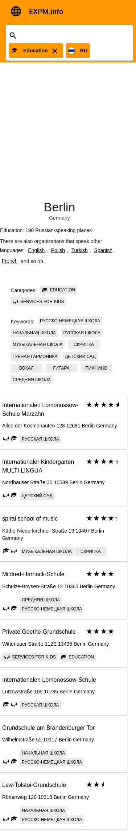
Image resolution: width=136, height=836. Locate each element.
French (10, 261)
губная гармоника (35, 356)
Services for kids (38, 301)
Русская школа (82, 332)
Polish (58, 250)
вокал (26, 368)
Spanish (103, 250)
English (36, 250)
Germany (59, 218)
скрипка (84, 344)
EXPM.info (46, 11)
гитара (61, 368)
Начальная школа (34, 332)
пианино (96, 368)
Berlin (59, 207)
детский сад (80, 356)
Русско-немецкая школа (70, 320)
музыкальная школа (38, 344)
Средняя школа (32, 379)
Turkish (79, 250)
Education (58, 290)
